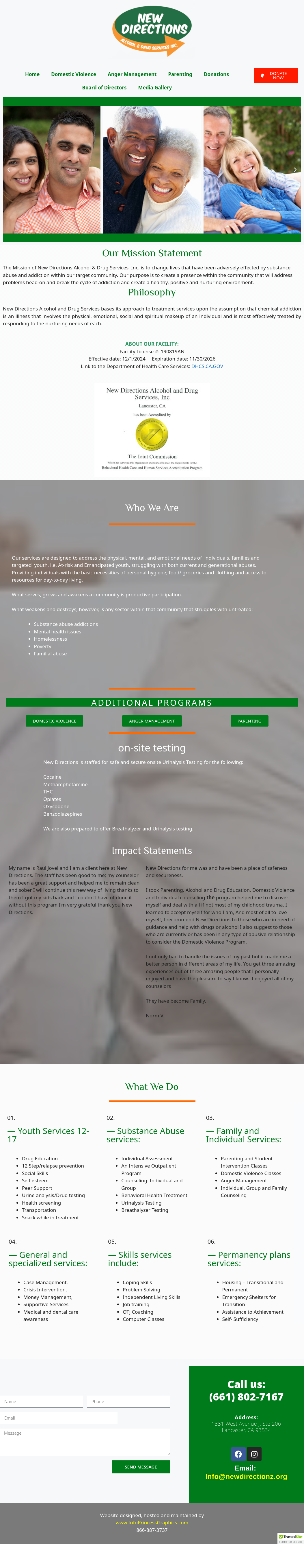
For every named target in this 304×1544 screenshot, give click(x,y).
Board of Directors (104, 87)
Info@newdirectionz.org (247, 1476)
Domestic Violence (73, 74)
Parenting (180, 74)
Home (32, 74)
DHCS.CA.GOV (207, 366)
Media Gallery (155, 87)
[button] (276, 75)
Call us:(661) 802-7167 (246, 1390)
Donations (216, 74)
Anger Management (132, 74)
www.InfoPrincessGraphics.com (152, 1522)
